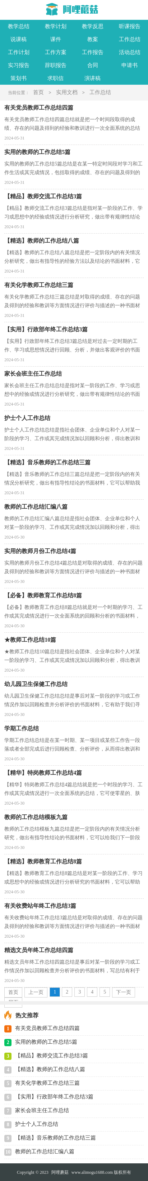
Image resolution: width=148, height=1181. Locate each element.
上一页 (35, 992)
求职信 (55, 78)
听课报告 (129, 26)
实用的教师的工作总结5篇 (46, 1042)
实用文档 (67, 92)
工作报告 (92, 52)
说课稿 (18, 39)
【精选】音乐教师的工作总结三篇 (55, 1138)
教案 (92, 39)
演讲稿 (92, 78)
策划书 (18, 78)
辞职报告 (55, 65)
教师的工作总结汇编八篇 (44, 1151)
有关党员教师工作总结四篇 (47, 1028)
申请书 (129, 65)
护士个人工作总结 (36, 1124)
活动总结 (129, 52)
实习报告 (18, 65)
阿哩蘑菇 (60, 1172)
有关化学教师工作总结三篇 (47, 1083)
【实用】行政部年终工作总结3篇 (54, 1097)
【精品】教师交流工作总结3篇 (51, 1055)
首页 (38, 92)
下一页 (123, 992)
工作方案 (55, 52)
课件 (55, 39)
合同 (92, 65)
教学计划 (55, 26)
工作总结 (129, 39)
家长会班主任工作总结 (42, 1110)
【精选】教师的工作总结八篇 (50, 1069)
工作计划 (18, 52)
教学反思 (92, 26)
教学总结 (18, 26)
